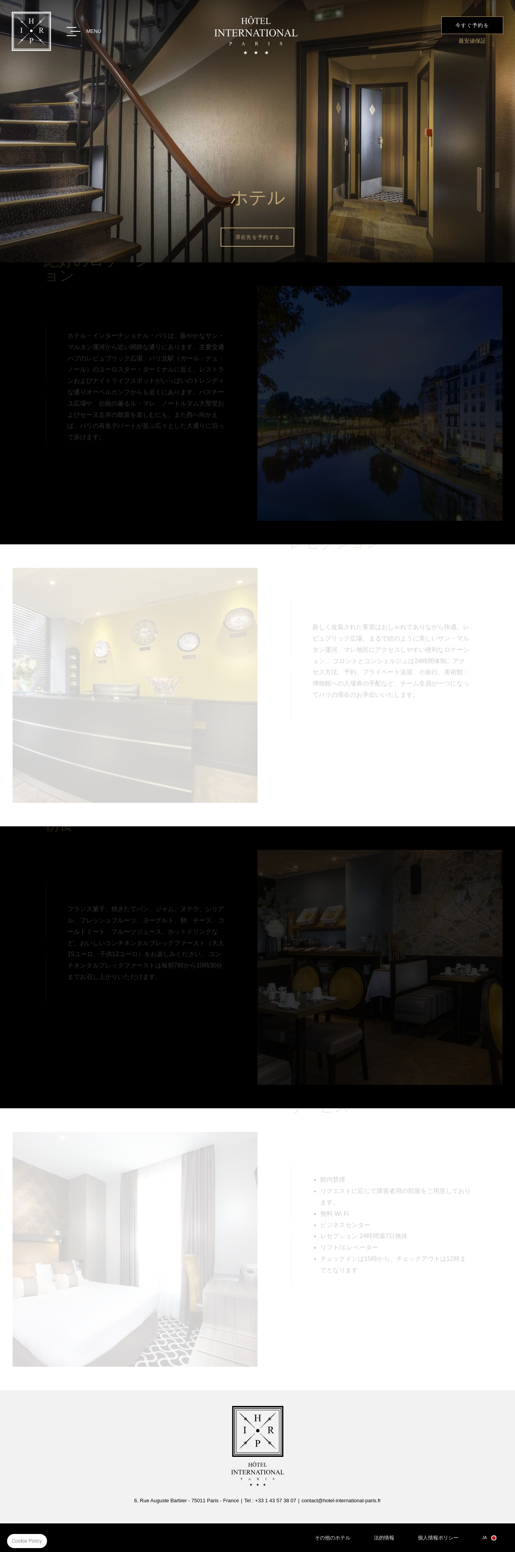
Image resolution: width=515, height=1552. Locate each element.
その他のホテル (332, 1538)
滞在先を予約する (257, 237)
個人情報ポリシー (438, 1538)
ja (484, 1538)
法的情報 (384, 1538)
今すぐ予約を (472, 25)
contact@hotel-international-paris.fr (341, 1500)
